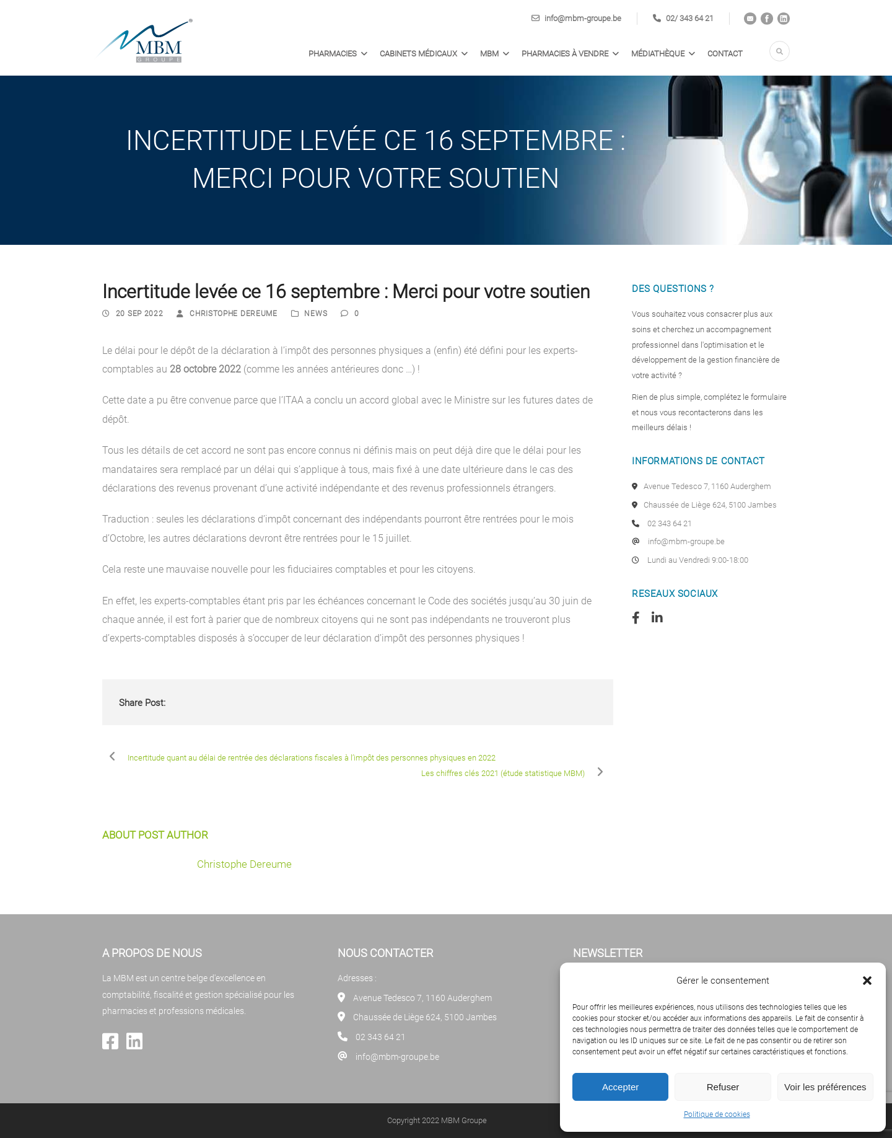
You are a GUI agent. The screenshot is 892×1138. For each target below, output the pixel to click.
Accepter (620, 1087)
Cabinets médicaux (418, 53)
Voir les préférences (825, 1087)
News (315, 313)
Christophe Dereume (234, 313)
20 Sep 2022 (140, 313)
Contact (725, 53)
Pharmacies (332, 53)
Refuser (723, 1087)
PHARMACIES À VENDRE (565, 53)
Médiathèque (657, 53)
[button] (867, 980)
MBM (489, 53)
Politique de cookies (717, 1114)
